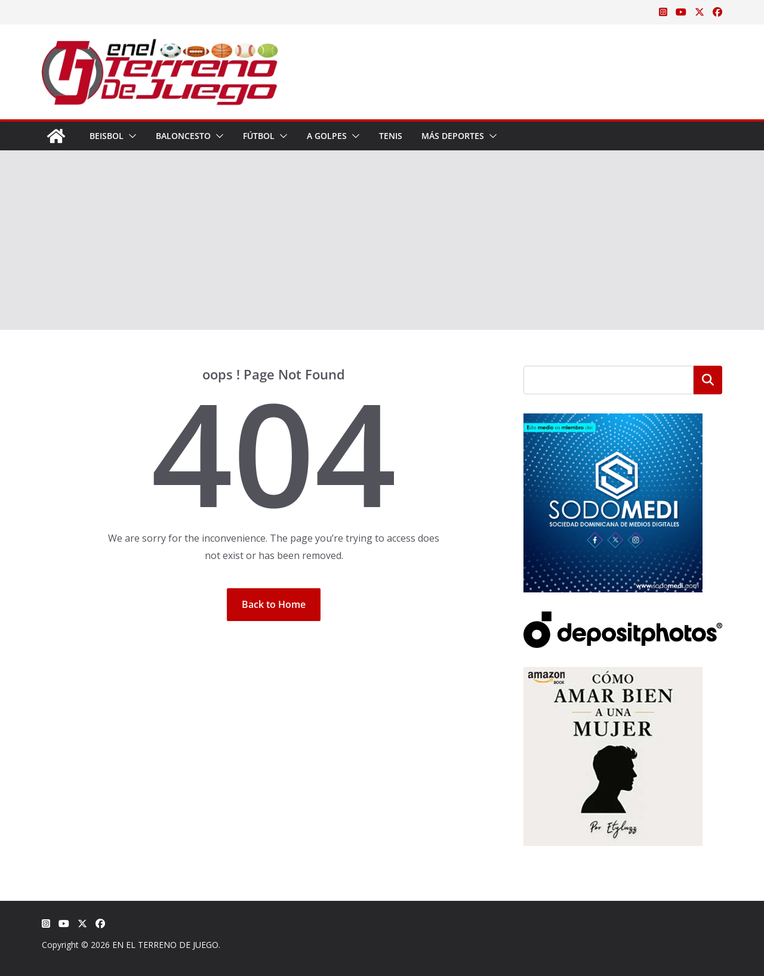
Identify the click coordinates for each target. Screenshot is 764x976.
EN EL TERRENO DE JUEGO (165, 944)
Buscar (708, 380)
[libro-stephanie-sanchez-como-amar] (613, 674)
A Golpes (327, 135)
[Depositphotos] (622, 619)
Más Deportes (452, 135)
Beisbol (107, 135)
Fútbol (259, 135)
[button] (130, 136)
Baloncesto (183, 135)
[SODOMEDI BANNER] (613, 421)
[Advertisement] (382, 240)
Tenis (390, 135)
